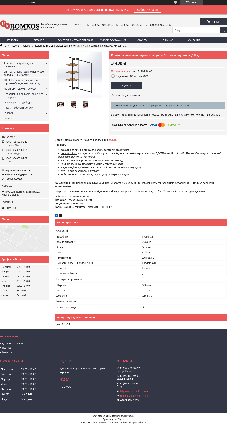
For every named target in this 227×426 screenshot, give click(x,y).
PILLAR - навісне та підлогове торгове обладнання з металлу (46, 45)
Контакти (194, 40)
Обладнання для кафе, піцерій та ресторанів (23, 96)
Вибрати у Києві (147, 9)
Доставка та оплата (13, 343)
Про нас (168, 40)
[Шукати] (223, 30)
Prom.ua (130, 416)
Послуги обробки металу (18, 107)
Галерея (8, 113)
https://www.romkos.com (18, 170)
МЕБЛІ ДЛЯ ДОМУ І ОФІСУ (20, 88)
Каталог (38, 40)
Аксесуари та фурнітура (18, 102)
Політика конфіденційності (133, 422)
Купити (126, 85)
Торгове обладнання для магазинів (18, 65)
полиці (112, 139)
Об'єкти (142, 40)
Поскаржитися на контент (105, 422)
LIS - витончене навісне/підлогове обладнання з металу (24, 73)
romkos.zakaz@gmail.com (19, 174)
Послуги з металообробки (75, 40)
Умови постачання (113, 40)
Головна (13, 40)
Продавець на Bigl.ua (113, 419)
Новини (8, 118)
